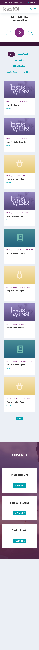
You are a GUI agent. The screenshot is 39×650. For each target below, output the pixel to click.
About (5, 2)
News (10, 2)
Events (16, 2)
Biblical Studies (19, 66)
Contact (22, 2)
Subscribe (20, 485)
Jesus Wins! (23, 54)
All (11, 54)
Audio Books (12, 72)
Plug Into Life (19, 60)
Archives (27, 72)
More (19, 418)
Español (32, 2)
